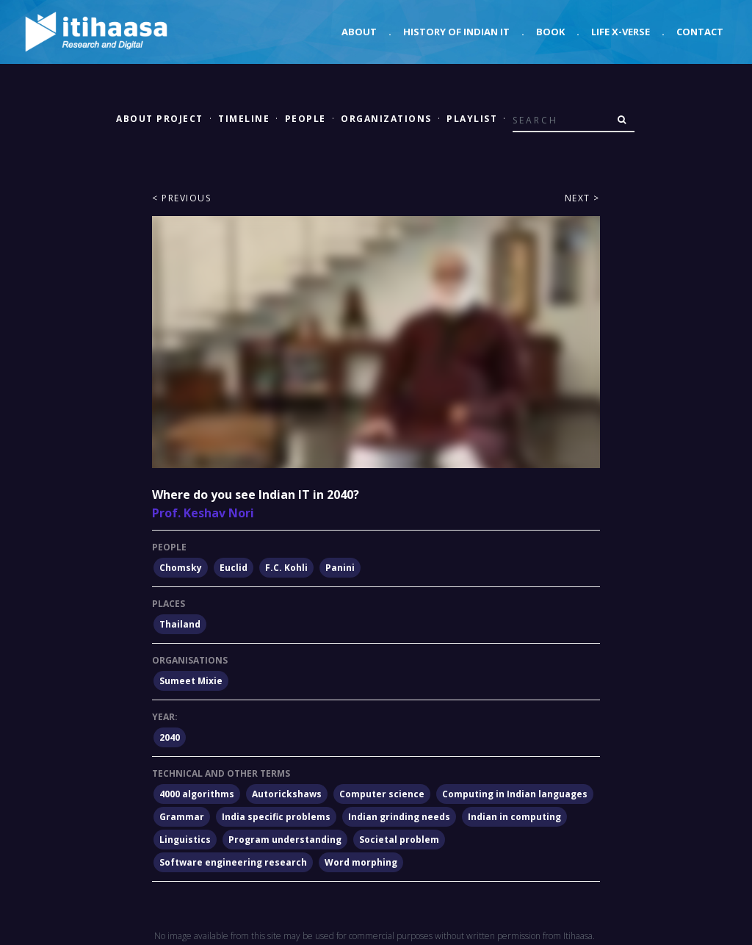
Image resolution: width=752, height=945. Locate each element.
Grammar (181, 817)
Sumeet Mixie (191, 681)
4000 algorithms (196, 794)
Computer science (381, 794)
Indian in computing (514, 817)
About (359, 31)
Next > (582, 198)
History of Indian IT (456, 31)
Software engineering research (233, 862)
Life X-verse (620, 31)
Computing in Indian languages (515, 794)
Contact (699, 31)
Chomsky (180, 567)
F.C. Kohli (286, 567)
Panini (340, 567)
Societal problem (399, 839)
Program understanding (284, 839)
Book (550, 31)
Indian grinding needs (399, 817)
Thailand (179, 624)
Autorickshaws (287, 794)
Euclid (233, 567)
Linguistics (185, 839)
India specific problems (276, 817)
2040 (169, 737)
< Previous (181, 198)
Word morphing (361, 862)
